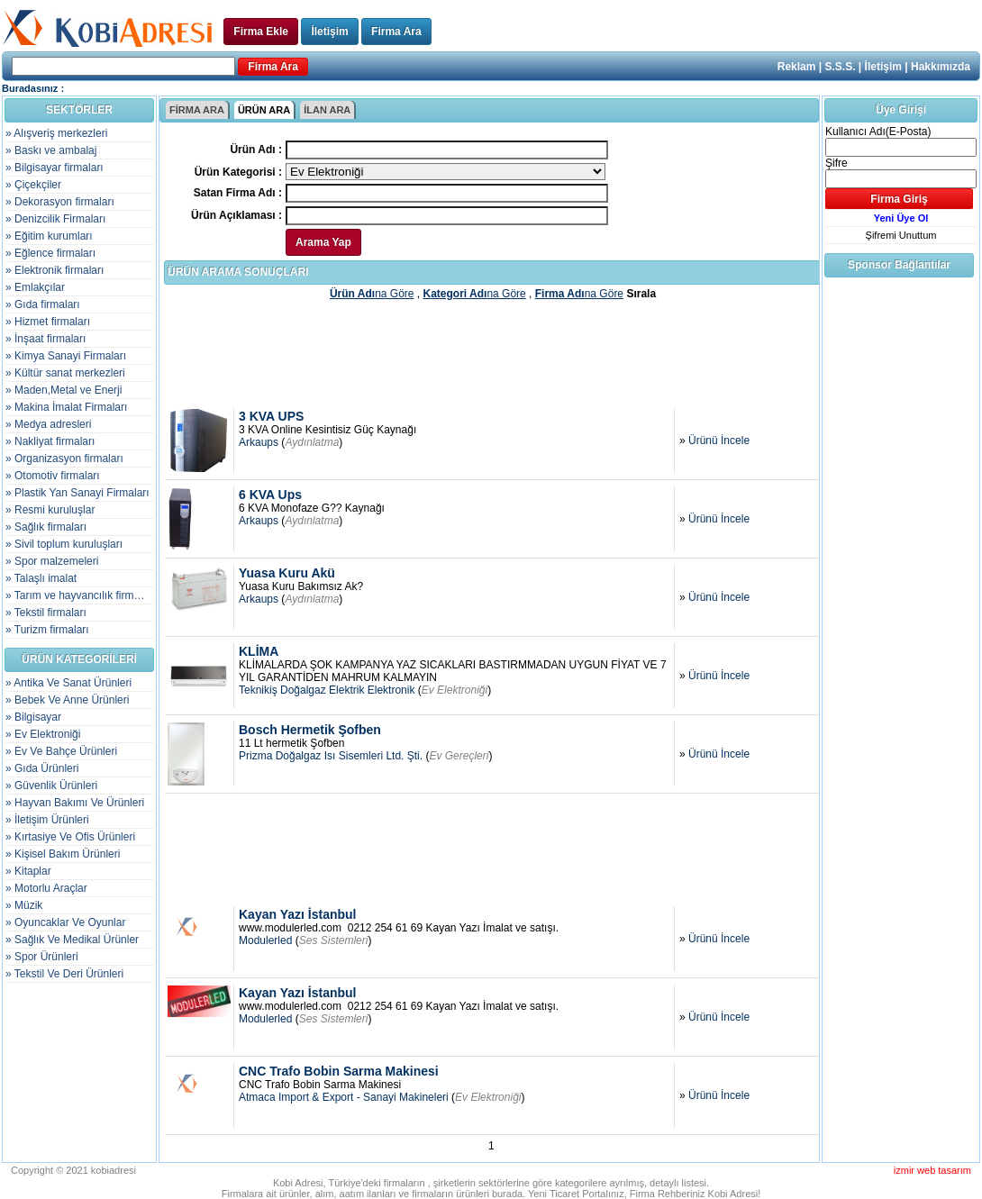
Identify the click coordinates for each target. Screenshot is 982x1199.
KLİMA (258, 651)
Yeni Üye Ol (901, 218)
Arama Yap (323, 242)
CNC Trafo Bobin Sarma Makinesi (339, 1071)
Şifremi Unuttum (901, 235)
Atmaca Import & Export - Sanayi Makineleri (344, 1097)
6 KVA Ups (270, 494)
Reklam (796, 66)
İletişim (329, 31)
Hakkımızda (940, 66)
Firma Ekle (260, 31)
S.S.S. (840, 66)
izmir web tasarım (932, 1170)
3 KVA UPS (271, 416)
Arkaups (258, 442)
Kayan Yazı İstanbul (297, 914)
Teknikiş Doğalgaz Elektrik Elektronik (326, 690)
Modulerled (265, 940)
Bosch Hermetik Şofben (310, 729)
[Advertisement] (493, 353)
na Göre (372, 293)
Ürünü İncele (719, 440)
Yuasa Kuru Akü (287, 573)
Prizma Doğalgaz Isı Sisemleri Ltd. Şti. (331, 755)
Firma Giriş (898, 199)
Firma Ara (396, 31)
